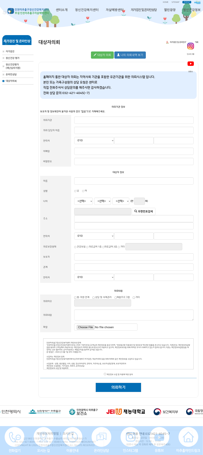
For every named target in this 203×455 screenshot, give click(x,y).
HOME (165, 2)
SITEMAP (175, 2)
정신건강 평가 (12, 58)
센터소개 (62, 9)
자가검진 (10, 51)
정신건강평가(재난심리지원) (13, 66)
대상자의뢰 (11, 81)
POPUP (187, 2)
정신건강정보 (192, 9)
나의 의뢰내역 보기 (130, 54)
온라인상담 (11, 74)
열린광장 (170, 9)
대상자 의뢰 (102, 54)
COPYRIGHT (21, 445)
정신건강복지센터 (87, 9)
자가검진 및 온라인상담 (144, 9)
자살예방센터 (115, 9)
